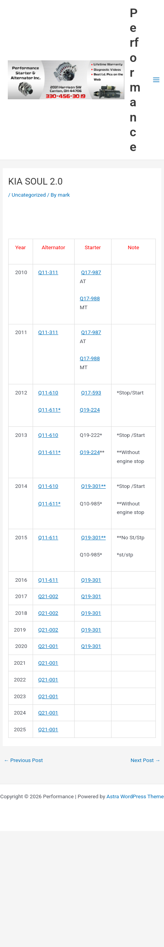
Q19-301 (91, 580)
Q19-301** (93, 486)
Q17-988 (90, 298)
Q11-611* (49, 410)
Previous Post (23, 760)
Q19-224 (90, 410)
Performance (135, 80)
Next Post (146, 760)
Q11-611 (48, 537)
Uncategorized (29, 195)
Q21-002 (48, 596)
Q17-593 (91, 392)
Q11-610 (48, 392)
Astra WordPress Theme (135, 796)
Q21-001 (48, 646)
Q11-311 (48, 272)
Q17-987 (91, 272)
